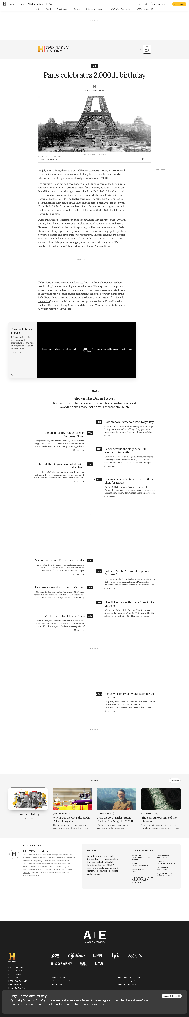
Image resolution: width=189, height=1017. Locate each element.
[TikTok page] (35, 971)
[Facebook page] (10, 971)
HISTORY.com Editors (140, 834)
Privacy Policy (96, 1004)
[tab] (38, 9)
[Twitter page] (16, 971)
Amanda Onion (59, 838)
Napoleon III (44, 227)
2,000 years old (117, 170)
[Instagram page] (28, 971)
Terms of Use (89, 1000)
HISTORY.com (29, 824)
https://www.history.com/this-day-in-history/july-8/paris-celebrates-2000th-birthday (142, 849)
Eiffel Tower (44, 267)
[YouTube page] (22, 971)
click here (87, 321)
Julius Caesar (112, 191)
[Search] (140, 4)
